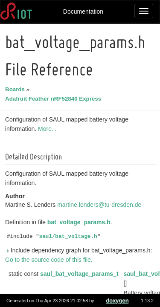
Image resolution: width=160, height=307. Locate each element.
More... (48, 128)
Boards (16, 89)
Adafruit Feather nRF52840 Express (54, 99)
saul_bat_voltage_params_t (80, 273)
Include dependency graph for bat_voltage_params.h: (79, 250)
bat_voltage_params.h (80, 222)
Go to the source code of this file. (50, 259)
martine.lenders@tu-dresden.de (100, 204)
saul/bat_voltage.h (70, 237)
